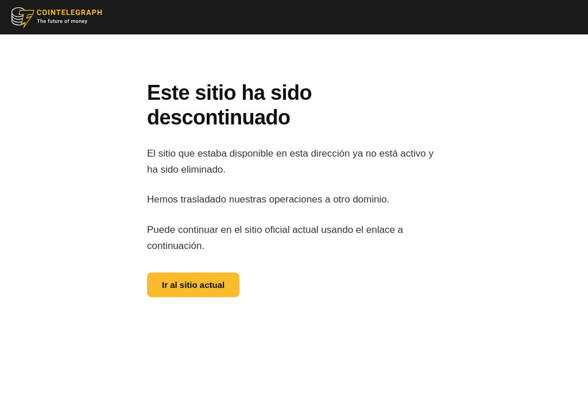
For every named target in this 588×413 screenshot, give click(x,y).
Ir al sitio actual (193, 285)
